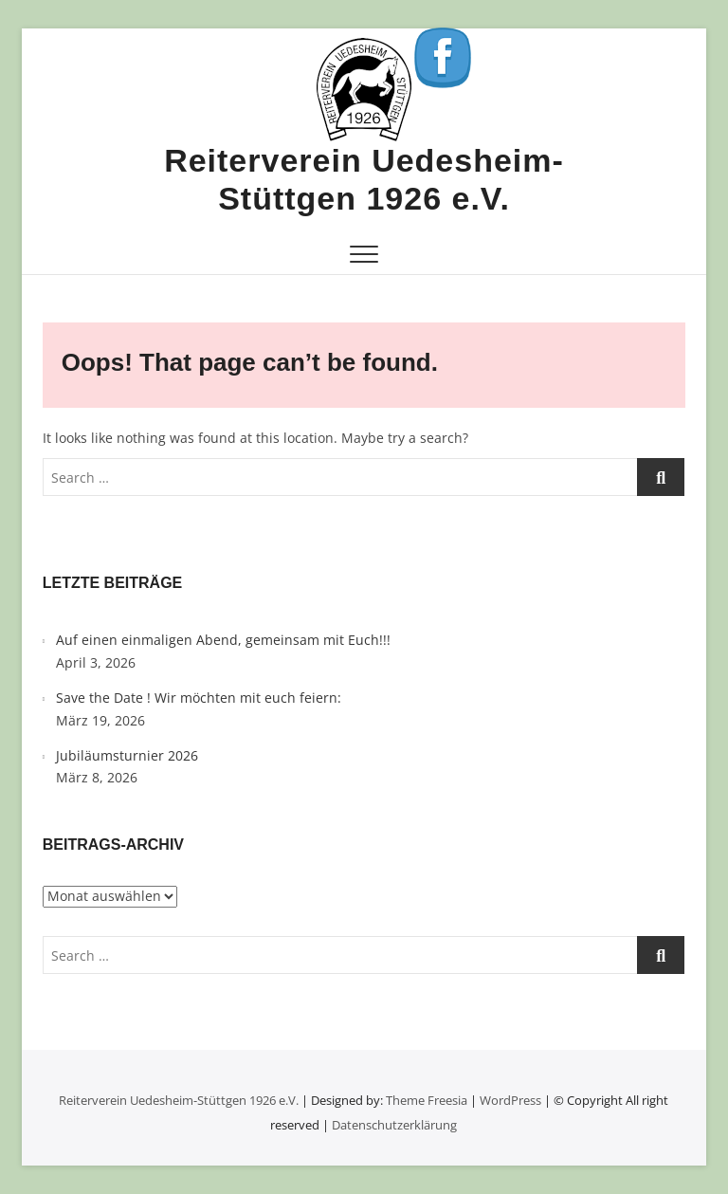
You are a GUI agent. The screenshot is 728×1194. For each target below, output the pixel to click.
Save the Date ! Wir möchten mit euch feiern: (198, 698)
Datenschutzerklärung (394, 1124)
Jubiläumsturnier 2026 (127, 755)
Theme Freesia (426, 1100)
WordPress (510, 1100)
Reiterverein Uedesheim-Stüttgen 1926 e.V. (364, 179)
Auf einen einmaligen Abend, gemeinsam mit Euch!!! (223, 640)
